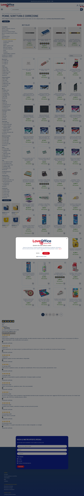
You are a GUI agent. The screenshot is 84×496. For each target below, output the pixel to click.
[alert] (42, 248)
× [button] (66, 238)
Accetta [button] (46, 253)
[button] (42, 256)
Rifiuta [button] (37, 253)
